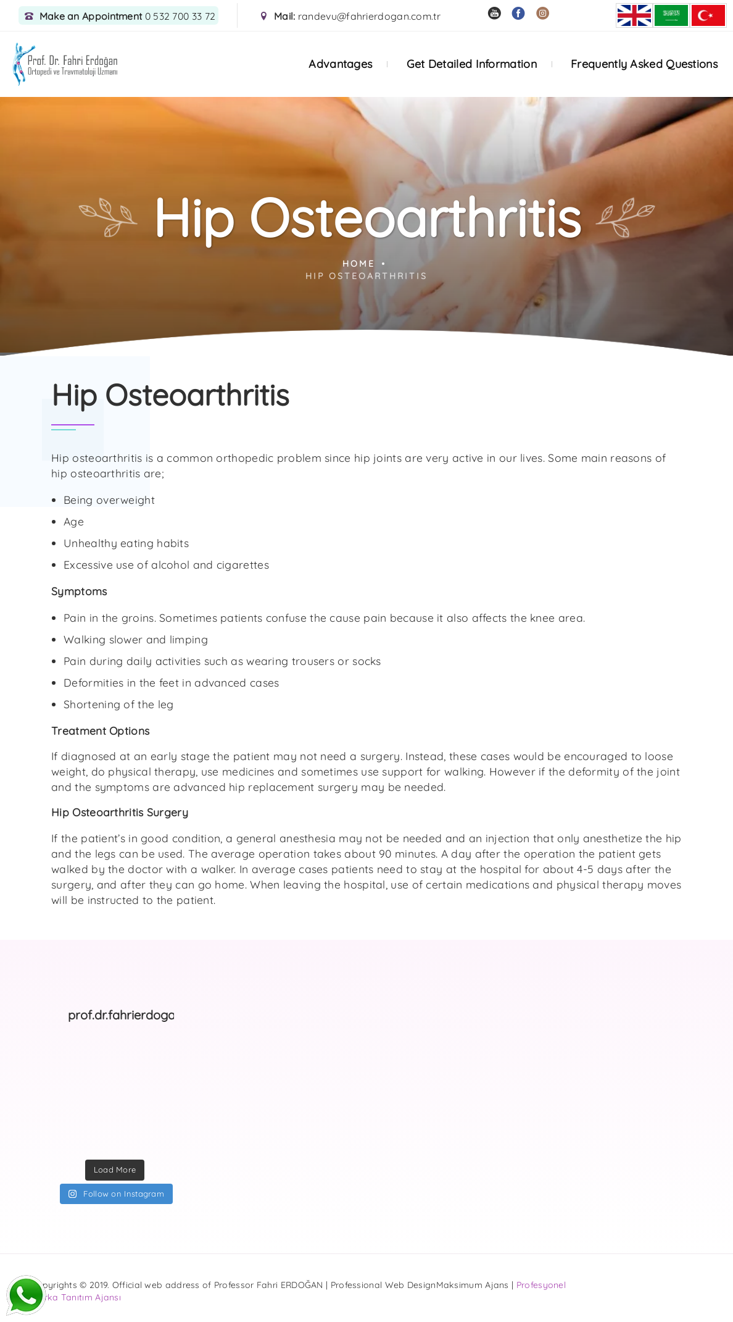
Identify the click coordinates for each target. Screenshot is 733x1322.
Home (358, 263)
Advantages (340, 64)
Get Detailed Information (472, 64)
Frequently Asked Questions (644, 64)
